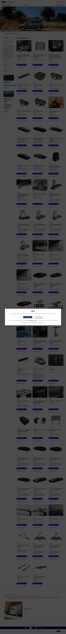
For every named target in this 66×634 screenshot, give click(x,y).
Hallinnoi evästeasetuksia (29, 320)
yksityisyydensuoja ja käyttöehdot (36, 322)
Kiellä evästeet (38, 317)
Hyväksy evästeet (27, 317)
